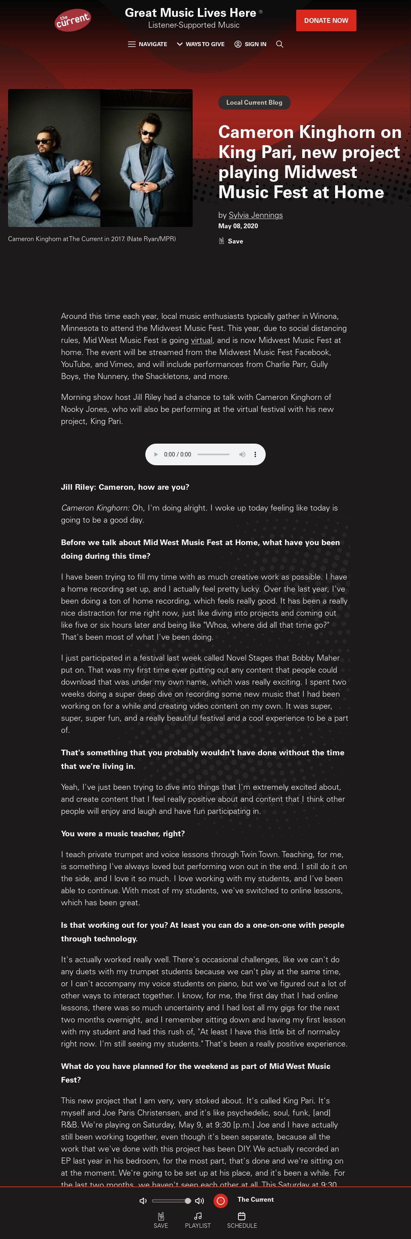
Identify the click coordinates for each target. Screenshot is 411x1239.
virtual (201, 341)
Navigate (147, 44)
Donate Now (326, 20)
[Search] (280, 44)
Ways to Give (201, 44)
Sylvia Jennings (256, 216)
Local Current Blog (254, 102)
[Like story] (230, 241)
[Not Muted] (143, 1201)
